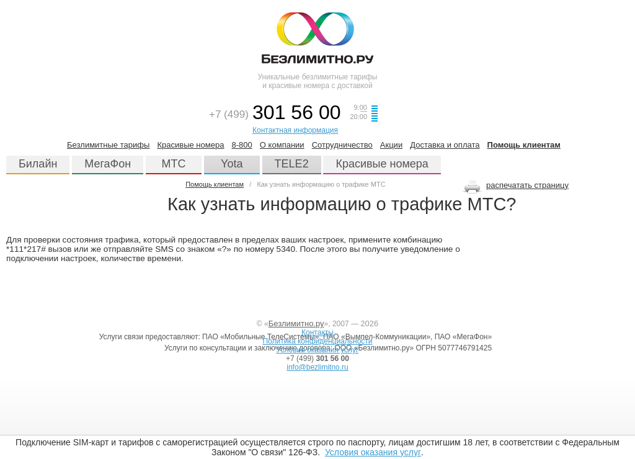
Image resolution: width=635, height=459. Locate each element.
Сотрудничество (342, 144)
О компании (282, 144)
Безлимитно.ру (296, 323)
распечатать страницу (527, 185)
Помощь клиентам (524, 144)
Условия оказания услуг (373, 452)
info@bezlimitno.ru (317, 367)
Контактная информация (295, 130)
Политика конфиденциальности (317, 341)
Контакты (317, 332)
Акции (391, 144)
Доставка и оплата (444, 144)
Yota (231, 164)
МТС (174, 164)
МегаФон (107, 164)
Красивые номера (190, 144)
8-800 (242, 144)
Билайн (38, 164)
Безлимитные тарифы (108, 144)
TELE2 (292, 164)
